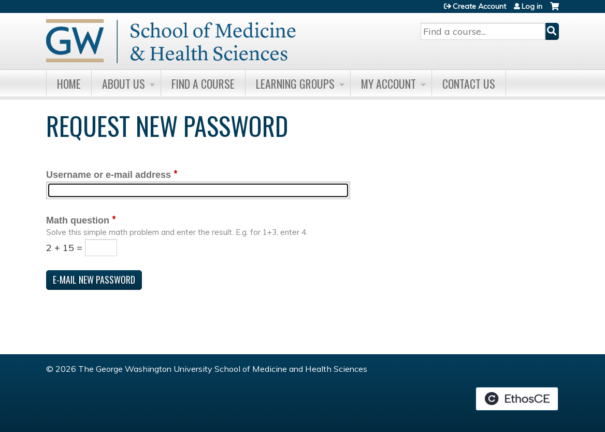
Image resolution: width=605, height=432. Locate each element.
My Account (388, 83)
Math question (77, 220)
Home (69, 83)
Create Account (479, 6)
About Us (123, 83)
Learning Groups (295, 83)
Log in (532, 6)
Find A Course (203, 83)
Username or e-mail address (108, 175)
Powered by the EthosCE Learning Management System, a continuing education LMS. (517, 398)
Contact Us (468, 83)
